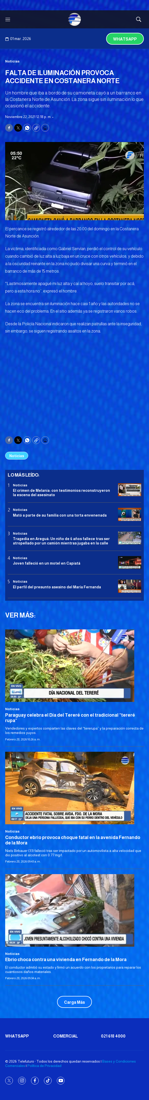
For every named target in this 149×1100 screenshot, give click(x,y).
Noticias (12, 61)
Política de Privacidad (44, 1066)
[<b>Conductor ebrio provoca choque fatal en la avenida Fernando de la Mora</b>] (74, 788)
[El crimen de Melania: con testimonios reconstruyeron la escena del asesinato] (129, 489)
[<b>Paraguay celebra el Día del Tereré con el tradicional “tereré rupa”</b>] (74, 665)
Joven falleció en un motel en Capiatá (46, 563)
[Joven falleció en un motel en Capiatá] (129, 562)
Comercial (65, 1036)
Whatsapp (125, 39)
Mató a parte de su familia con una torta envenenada (60, 515)
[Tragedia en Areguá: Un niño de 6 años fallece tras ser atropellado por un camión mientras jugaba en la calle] (129, 538)
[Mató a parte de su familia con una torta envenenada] (129, 514)
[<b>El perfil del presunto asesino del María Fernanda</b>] (129, 586)
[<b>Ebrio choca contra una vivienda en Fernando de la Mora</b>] (74, 910)
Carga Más (74, 1002)
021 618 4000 (113, 1036)
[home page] (74, 19)
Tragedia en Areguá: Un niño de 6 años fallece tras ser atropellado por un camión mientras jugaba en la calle (61, 541)
